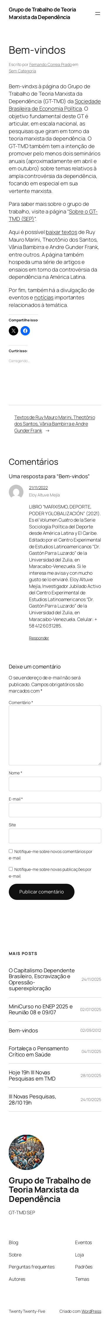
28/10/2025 (91, 1075)
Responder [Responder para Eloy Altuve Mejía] (39, 638)
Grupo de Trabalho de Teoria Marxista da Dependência (42, 13)
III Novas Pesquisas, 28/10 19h (32, 1099)
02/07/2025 (90, 1009)
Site (12, 824)
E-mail (16, 799)
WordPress (91, 1311)
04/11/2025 (91, 1051)
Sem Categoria (22, 71)
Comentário (21, 702)
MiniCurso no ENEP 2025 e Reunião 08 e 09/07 (41, 1009)
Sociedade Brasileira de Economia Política (55, 105)
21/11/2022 (38, 487)
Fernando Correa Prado (50, 64)
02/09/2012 (90, 1030)
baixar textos (61, 231)
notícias (43, 297)
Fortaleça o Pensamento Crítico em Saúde (39, 1051)
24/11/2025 (91, 979)
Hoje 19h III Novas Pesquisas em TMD (32, 1075)
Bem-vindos (23, 1030)
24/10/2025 (91, 1099)
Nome (15, 773)
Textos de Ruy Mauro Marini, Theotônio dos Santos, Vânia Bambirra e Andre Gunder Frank (54, 424)
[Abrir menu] (97, 13)
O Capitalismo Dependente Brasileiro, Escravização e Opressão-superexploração (42, 979)
